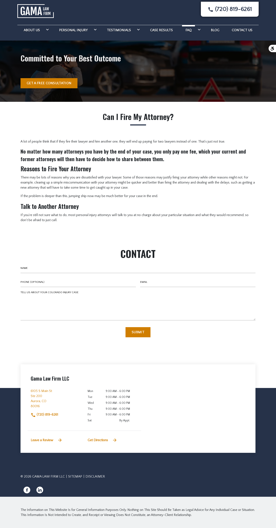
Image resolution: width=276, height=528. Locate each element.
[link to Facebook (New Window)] (26, 490)
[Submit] (138, 332)
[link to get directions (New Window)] (56, 400)
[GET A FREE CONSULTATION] (49, 83)
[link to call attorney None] (230, 9)
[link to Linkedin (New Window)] (39, 490)
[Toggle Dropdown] (46, 29)
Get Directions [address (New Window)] (102, 440)
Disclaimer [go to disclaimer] (95, 476)
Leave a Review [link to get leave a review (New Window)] (46, 440)
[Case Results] (161, 29)
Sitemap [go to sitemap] (75, 476)
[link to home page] (35, 11)
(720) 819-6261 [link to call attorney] (44, 414)
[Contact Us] (242, 29)
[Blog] (215, 29)
